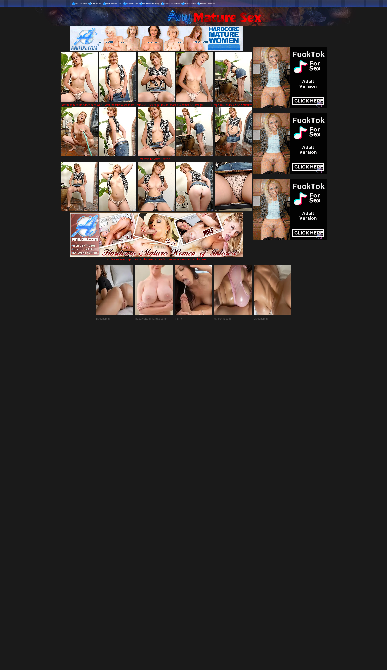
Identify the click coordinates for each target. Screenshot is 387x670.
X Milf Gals (96, 3)
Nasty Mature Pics (113, 3)
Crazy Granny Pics (171, 3)
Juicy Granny (190, 3)
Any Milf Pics (80, 3)
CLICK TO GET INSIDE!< (156, 159)
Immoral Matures (207, 3)
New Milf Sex (131, 3)
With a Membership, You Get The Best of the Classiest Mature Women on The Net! (156, 257)
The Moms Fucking (150, 3)
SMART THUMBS (202, 566)
